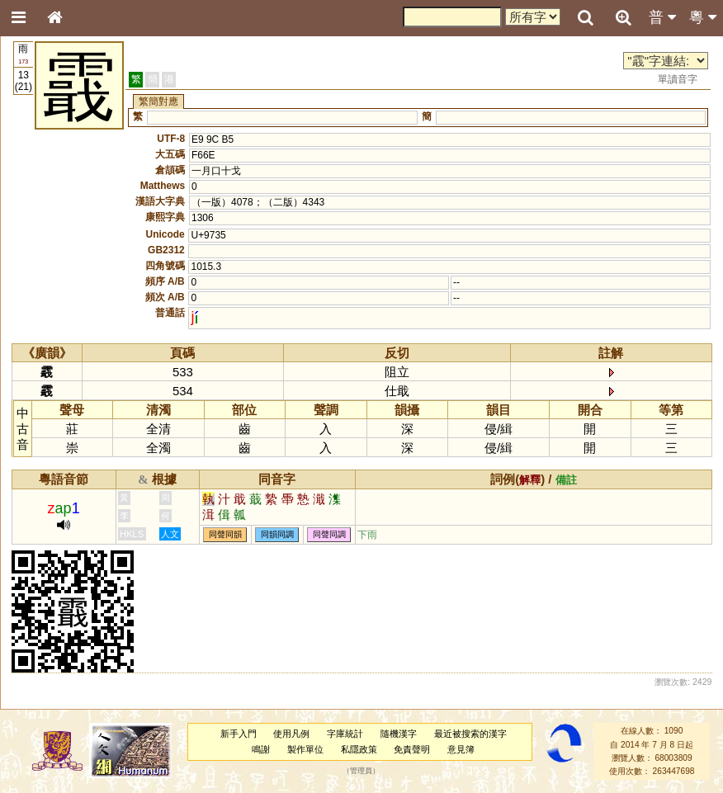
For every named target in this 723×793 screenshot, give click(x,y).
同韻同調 (277, 535)
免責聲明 (412, 749)
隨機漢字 (398, 734)
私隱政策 (359, 749)
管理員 (361, 771)
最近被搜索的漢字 (470, 734)
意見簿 (461, 749)
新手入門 (238, 734)
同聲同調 (329, 535)
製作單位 (305, 749)
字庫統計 (345, 734)
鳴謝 (261, 749)
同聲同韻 (225, 535)
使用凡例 (291, 734)
